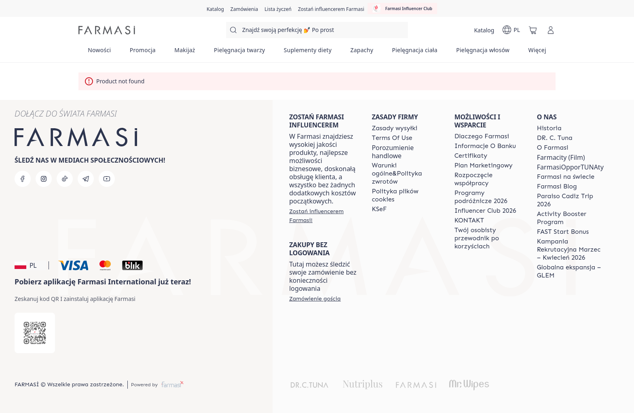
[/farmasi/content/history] (549, 128)
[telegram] (86, 179)
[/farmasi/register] (244, 8)
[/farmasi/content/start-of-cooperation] (488, 179)
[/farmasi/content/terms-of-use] (392, 138)
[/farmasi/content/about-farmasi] (481, 136)
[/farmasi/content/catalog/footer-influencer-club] (485, 211)
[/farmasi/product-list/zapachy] (362, 52)
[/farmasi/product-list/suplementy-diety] (308, 52)
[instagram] (44, 179)
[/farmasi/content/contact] (469, 220)
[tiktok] (65, 179)
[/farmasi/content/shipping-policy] (394, 128)
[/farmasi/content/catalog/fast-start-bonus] (563, 232)
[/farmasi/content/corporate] (565, 177)
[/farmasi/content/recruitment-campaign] (571, 249)
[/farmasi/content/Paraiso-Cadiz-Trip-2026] (571, 200)
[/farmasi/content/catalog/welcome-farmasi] (488, 238)
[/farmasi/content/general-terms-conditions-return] (406, 173)
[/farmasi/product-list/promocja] (142, 52)
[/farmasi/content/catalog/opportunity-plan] (483, 165)
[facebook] (23, 179)
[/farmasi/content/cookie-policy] (406, 195)
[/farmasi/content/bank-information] (485, 146)
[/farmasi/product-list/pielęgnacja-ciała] (415, 52)
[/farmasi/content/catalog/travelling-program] (488, 197)
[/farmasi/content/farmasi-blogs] (557, 186)
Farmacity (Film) (561, 157)
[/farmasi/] (106, 30)
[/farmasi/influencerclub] (402, 8)
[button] (30, 265)
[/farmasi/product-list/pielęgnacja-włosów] (483, 52)
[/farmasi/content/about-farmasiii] (552, 148)
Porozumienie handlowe (393, 152)
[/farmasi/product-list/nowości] (99, 52)
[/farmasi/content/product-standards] (471, 156)
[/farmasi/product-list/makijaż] (185, 52)
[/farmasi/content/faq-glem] (571, 271)
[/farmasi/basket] (533, 30)
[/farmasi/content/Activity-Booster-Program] (571, 218)
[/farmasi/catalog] (215, 8)
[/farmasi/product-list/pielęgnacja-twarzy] (240, 52)
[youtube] (107, 179)
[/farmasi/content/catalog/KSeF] (379, 209)
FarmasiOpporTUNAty (570, 167)
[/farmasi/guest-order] (314, 298)
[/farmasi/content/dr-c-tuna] (555, 138)
